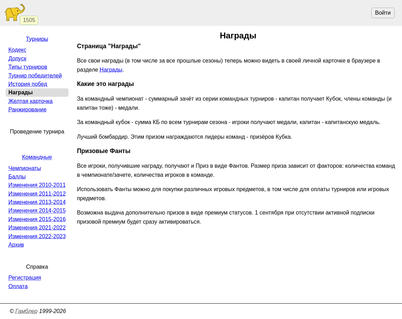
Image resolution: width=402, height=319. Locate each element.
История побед (27, 84)
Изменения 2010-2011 (37, 185)
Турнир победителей (35, 76)
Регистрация (24, 278)
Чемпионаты (24, 168)
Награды (111, 70)
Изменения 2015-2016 (37, 219)
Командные (37, 157)
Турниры (37, 39)
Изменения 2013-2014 (37, 202)
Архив (16, 245)
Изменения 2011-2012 (37, 194)
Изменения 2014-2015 (37, 210)
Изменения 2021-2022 (37, 228)
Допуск (17, 58)
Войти (383, 13)
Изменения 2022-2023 (37, 236)
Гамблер (26, 311)
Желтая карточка (30, 101)
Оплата (18, 286)
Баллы (17, 177)
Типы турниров (27, 67)
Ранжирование (27, 110)
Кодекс (17, 50)
